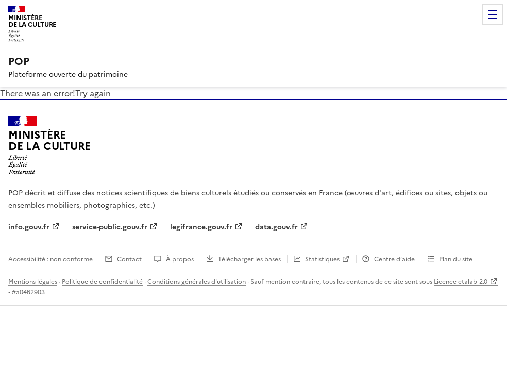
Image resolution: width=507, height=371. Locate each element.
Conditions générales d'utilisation (196, 281)
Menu (492, 14)
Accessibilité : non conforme (50, 259)
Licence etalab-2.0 (460, 281)
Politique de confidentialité (102, 281)
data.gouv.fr (276, 227)
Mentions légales (32, 281)
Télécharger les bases (249, 259)
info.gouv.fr (28, 227)
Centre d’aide (394, 259)
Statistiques (322, 259)
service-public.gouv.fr (109, 227)
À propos (180, 259)
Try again (93, 93)
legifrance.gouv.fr (201, 227)
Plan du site (455, 259)
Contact (129, 259)
